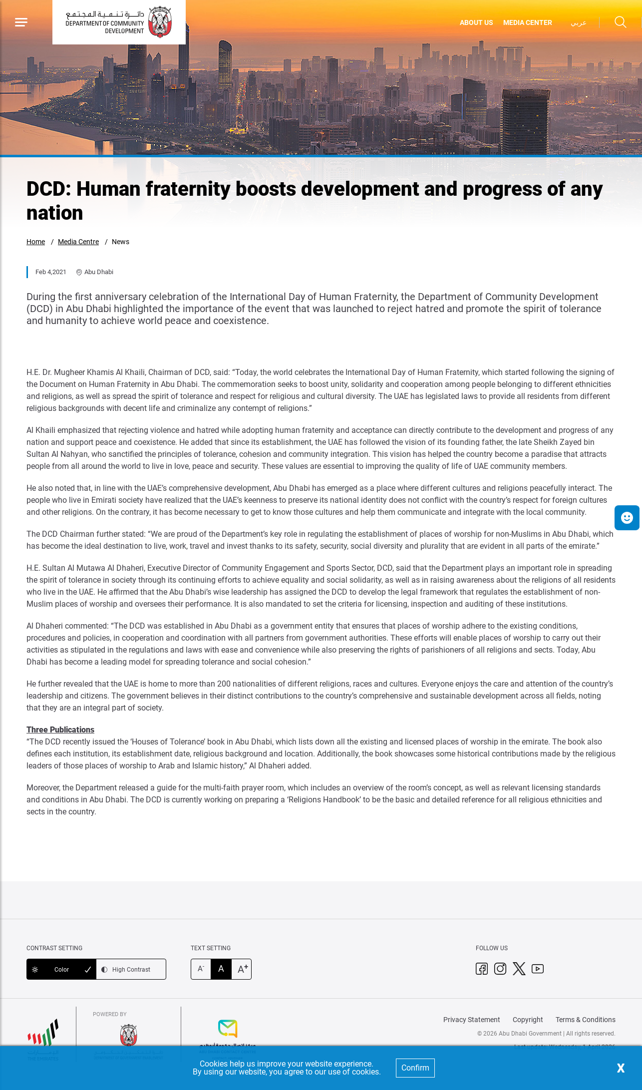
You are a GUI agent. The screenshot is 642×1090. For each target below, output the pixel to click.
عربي (579, 22)
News (120, 242)
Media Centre (78, 242)
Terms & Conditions (586, 1020)
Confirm (415, 1068)
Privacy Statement (471, 1020)
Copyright (528, 1020)
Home (35, 242)
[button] (627, 517)
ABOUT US (476, 22)
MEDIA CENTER (527, 22)
